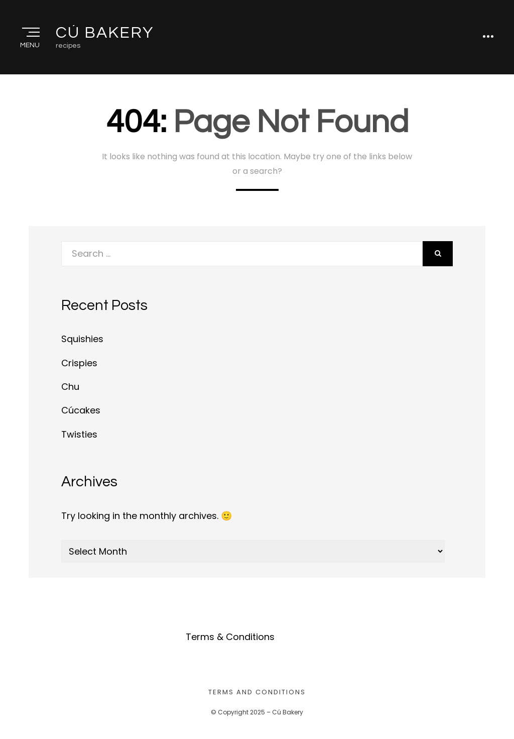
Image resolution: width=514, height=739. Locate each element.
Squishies (82, 339)
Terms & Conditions (230, 636)
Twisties (79, 434)
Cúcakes (80, 410)
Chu (70, 386)
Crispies (79, 363)
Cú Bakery (105, 33)
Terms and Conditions (257, 692)
